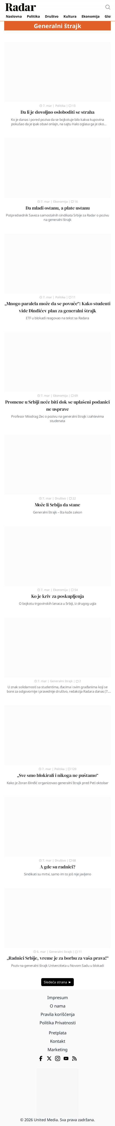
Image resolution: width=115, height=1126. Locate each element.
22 (72, 498)
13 (72, 106)
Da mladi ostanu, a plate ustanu (58, 208)
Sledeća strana (57, 982)
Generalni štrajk (61, 681)
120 (72, 769)
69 (74, 395)
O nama (57, 1006)
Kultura (70, 16)
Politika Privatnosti (58, 1023)
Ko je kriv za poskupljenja (57, 596)
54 (74, 590)
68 (72, 860)
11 (72, 297)
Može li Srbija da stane (57, 505)
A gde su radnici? (57, 867)
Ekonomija (91, 16)
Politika (33, 16)
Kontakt (57, 1041)
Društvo (51, 16)
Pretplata (57, 1033)
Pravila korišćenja (58, 1014)
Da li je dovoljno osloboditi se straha (57, 112)
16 (74, 201)
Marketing (57, 1049)
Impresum (57, 997)
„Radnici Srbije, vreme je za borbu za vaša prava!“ (57, 958)
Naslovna (14, 16)
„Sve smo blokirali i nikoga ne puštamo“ (57, 775)
